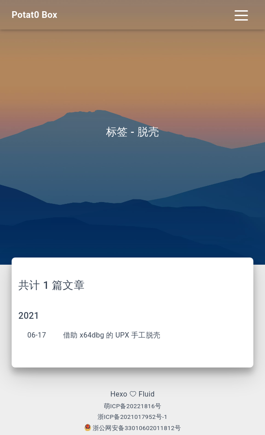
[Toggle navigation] (241, 14)
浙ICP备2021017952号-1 (133, 416)
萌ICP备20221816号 (133, 406)
